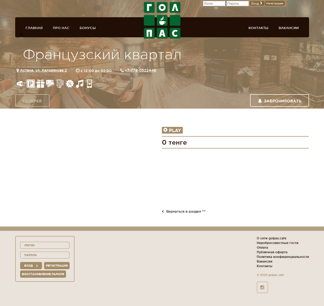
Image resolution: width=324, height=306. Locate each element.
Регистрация (274, 3)
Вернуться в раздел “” (184, 211)
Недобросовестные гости (277, 242)
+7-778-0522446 (140, 70)
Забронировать (279, 101)
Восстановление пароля (43, 274)
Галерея (32, 101)
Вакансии (289, 28)
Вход (257, 3)
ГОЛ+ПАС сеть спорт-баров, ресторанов (162, 20)
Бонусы (88, 28)
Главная (34, 28)
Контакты (258, 28)
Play (172, 130)
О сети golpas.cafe (271, 238)
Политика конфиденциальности (283, 256)
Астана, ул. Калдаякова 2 (43, 70)
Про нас (61, 28)
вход (31, 265)
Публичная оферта (272, 252)
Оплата (262, 247)
